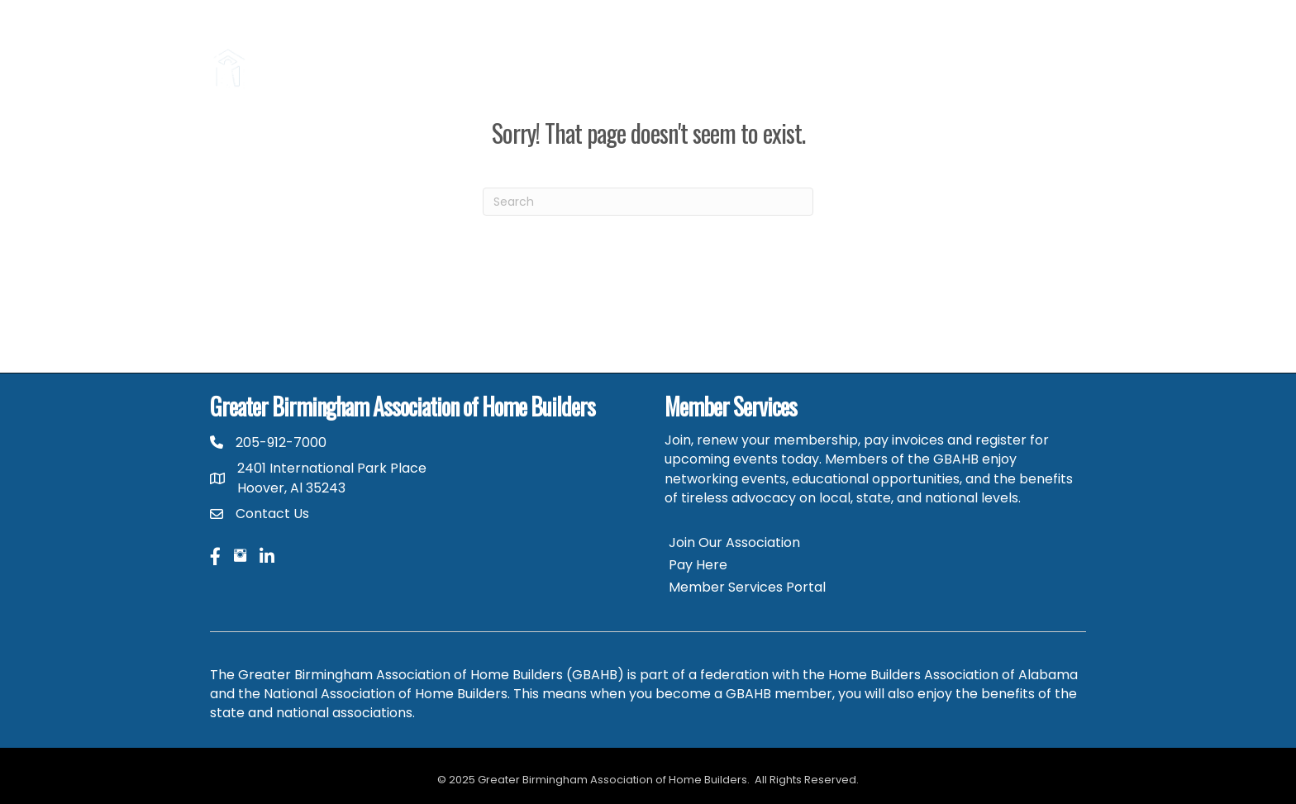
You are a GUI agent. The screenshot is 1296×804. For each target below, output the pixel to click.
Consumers (532, 48)
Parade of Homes (718, 48)
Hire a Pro (617, 48)
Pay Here (698, 564)
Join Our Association (734, 542)
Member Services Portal (747, 587)
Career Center (833, 48)
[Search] (648, 202)
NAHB (1060, 48)
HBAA (1060, 88)
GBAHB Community (954, 48)
